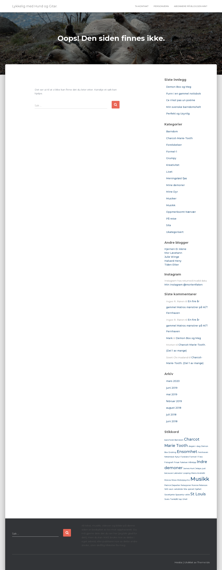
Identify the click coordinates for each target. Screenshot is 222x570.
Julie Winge (171, 256)
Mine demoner (175, 185)
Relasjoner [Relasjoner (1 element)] (186, 485)
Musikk (170, 205)
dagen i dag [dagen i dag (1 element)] (194, 446)
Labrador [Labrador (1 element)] (177, 473)
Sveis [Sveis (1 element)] (166, 499)
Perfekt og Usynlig (178, 113)
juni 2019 (171, 387)
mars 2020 (173, 381)
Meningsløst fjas (176, 178)
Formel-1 (171, 151)
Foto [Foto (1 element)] (200, 457)
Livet (169, 171)
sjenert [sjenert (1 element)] (191, 489)
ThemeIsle (203, 562)
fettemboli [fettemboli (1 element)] (169, 457)
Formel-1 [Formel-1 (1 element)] (193, 457)
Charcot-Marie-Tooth (179, 138)
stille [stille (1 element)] (187, 495)
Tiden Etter (171, 264)
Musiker (171, 198)
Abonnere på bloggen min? (190, 6)
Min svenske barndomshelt (183, 107)
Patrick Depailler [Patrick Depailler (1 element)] (172, 485)
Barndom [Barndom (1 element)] (178, 440)
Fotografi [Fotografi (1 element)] (168, 462)
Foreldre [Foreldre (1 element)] (185, 457)
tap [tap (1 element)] (180, 499)
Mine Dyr (172, 191)
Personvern (161, 6)
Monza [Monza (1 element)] (167, 480)
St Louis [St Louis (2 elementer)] (198, 494)
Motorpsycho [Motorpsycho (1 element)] (183, 480)
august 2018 (173, 407)
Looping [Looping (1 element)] (187, 473)
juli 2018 (171, 414)
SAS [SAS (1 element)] (166, 489)
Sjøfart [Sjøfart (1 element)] (198, 489)
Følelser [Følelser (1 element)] (184, 462)
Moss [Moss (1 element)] (174, 480)
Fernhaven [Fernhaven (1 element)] (203, 452)
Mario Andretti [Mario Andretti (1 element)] (198, 473)
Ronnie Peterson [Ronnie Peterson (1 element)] (199, 485)
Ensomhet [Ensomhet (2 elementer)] (187, 451)
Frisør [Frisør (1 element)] (176, 462)
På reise (171, 218)
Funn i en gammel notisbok (183, 93)
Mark (169, 338)
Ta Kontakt (141, 6)
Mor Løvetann (173, 252)
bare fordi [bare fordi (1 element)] (169, 440)
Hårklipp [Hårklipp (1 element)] (192, 462)
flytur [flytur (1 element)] (177, 457)
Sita (168, 225)
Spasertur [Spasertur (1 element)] (180, 495)
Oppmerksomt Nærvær (181, 211)
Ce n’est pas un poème (180, 100)
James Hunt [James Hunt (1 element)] (189, 468)
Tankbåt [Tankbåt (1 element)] (174, 499)
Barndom (172, 131)
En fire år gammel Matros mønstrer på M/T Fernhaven (187, 307)
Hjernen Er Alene (175, 249)
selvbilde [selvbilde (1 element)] (178, 489)
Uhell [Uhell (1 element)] (184, 499)
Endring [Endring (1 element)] (172, 452)
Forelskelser (174, 144)
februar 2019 (174, 401)
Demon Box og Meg (178, 86)
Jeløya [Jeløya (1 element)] (198, 468)
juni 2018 (171, 421)
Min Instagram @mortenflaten (183, 284)
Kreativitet (172, 165)
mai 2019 (171, 394)
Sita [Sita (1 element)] (185, 489)
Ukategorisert (174, 232)
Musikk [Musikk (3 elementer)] (199, 479)
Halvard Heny (172, 260)
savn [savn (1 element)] (171, 489)
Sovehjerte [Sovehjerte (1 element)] (169, 495)
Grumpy (171, 158)
